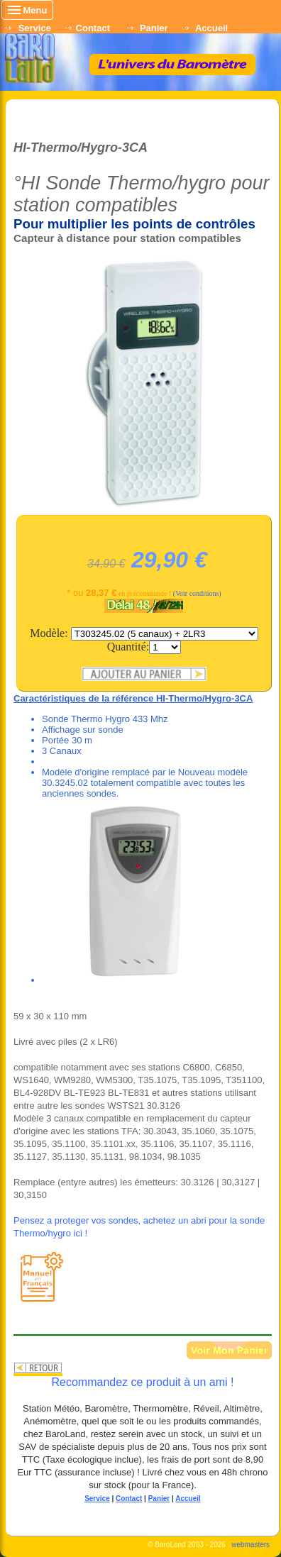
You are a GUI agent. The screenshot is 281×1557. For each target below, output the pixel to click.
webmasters (250, 1544)
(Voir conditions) (197, 593)
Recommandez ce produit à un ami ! (142, 1382)
